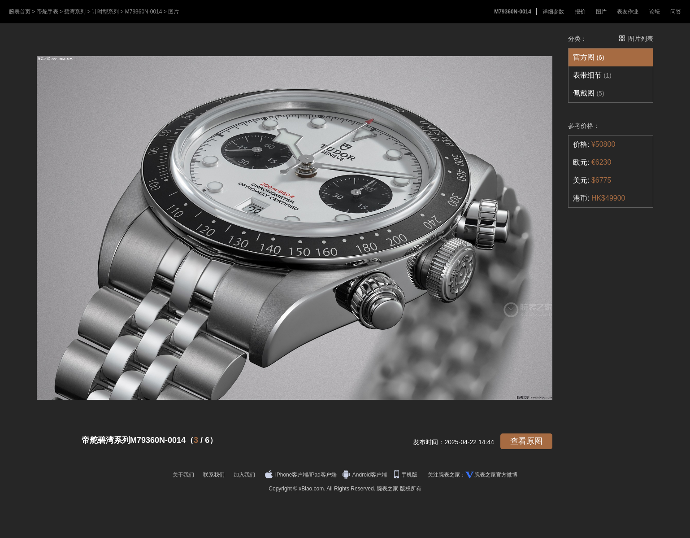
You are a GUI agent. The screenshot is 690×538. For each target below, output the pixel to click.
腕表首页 (19, 12)
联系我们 (214, 475)
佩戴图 (588, 93)
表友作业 (627, 12)
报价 (580, 12)
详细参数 (553, 12)
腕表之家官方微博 (495, 475)
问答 (675, 12)
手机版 (406, 475)
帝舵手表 (47, 12)
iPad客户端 (323, 475)
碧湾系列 (75, 12)
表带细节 (592, 75)
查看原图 (526, 441)
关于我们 (183, 475)
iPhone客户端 (286, 475)
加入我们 (244, 475)
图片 (601, 12)
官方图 (588, 57)
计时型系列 (105, 12)
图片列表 (640, 38)
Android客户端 (366, 475)
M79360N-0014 (143, 12)
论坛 (654, 12)
